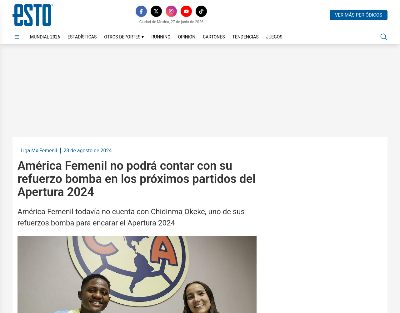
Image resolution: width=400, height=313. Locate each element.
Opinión (186, 36)
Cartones (214, 36)
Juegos (274, 36)
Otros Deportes (124, 37)
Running (160, 36)
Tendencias (245, 36)
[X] (156, 11)
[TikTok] (201, 11)
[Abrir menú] (16, 37)
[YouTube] (186, 11)
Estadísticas (82, 36)
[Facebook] (141, 11)
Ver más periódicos (358, 15)
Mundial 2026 (45, 36)
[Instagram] (171, 11)
